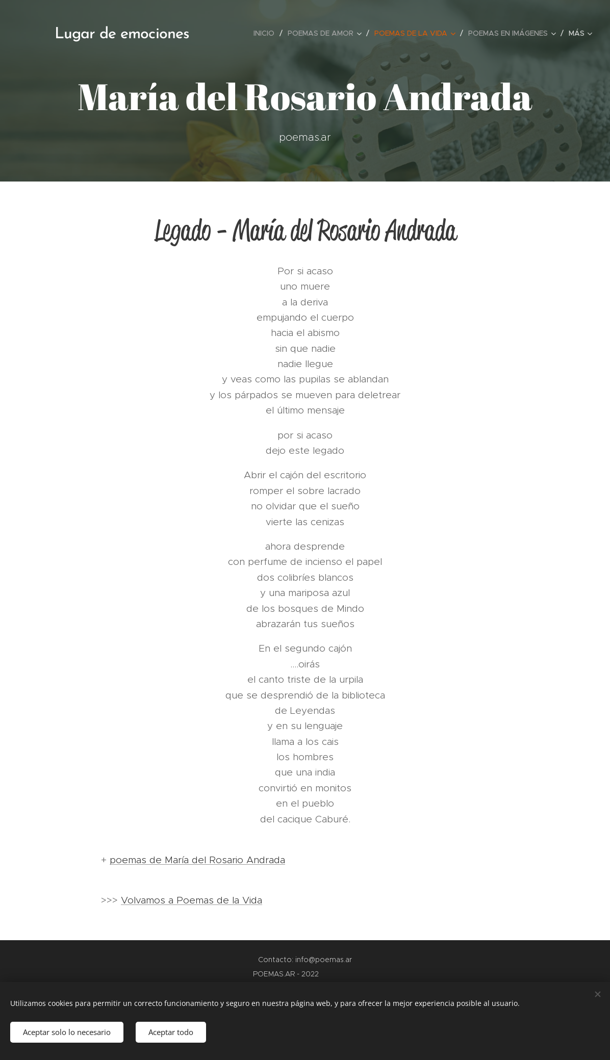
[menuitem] (267, 33)
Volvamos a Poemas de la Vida (191, 900)
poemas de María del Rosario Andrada (197, 860)
